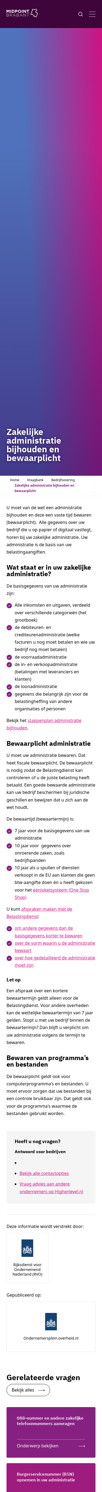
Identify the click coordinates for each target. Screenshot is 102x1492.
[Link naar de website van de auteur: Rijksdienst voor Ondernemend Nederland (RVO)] (27, 1258)
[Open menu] (92, 14)
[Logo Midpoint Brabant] (22, 14)
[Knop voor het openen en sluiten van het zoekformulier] (80, 14)
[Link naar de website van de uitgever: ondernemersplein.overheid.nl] (51, 1326)
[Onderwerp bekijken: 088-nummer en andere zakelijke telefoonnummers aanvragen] (51, 1444)
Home (14, 480)
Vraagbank (35, 480)
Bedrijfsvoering (63, 480)
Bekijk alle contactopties (44, 1173)
